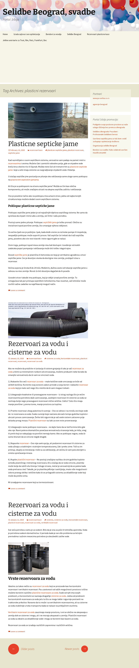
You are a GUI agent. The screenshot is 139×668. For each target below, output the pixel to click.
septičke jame (20, 254)
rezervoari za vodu (34, 361)
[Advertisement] (69, 64)
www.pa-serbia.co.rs (101, 98)
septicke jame (14, 153)
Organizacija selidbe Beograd (105, 145)
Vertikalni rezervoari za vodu (21, 612)
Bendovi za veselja (53, 34)
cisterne (49, 520)
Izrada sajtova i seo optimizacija (27, 34)
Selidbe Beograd (74, 34)
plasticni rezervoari (75, 150)
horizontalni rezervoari (70, 358)
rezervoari (22, 361)
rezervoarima (14, 163)
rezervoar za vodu (35, 381)
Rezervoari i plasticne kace (98, 34)
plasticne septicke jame (57, 150)
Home (5, 34)
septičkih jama (50, 222)
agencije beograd (100, 104)
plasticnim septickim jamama (25, 179)
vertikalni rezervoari (49, 522)
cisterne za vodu (53, 358)
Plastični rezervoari (37, 420)
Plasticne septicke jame (43, 144)
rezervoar (24, 443)
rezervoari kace (36, 150)
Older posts (21, 649)
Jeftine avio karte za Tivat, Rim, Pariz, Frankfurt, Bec (25, 40)
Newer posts (76, 649)
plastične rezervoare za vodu (45, 592)
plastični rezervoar (26, 459)
